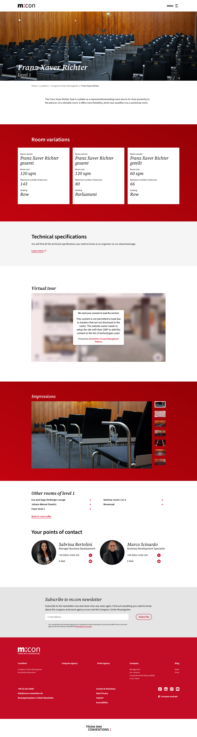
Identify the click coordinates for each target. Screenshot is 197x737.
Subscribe (144, 617)
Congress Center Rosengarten (65, 85)
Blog (177, 663)
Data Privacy (102, 693)
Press (177, 672)
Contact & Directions (105, 688)
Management (135, 669)
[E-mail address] (87, 617)
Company (134, 663)
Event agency (103, 663)
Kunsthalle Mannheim (27, 672)
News (177, 669)
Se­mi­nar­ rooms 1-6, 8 (133, 500)
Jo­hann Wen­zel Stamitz (61, 504)
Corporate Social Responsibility (142, 675)
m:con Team (134, 678)
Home (34, 85)
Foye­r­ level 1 (61, 509)
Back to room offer (41, 516)
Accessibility (102, 702)
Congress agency (70, 663)
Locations (44, 85)
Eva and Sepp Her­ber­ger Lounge (61, 500)
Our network (135, 672)
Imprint (99, 697)
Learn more (37, 251)
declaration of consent (84, 626)
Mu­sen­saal (133, 504)
